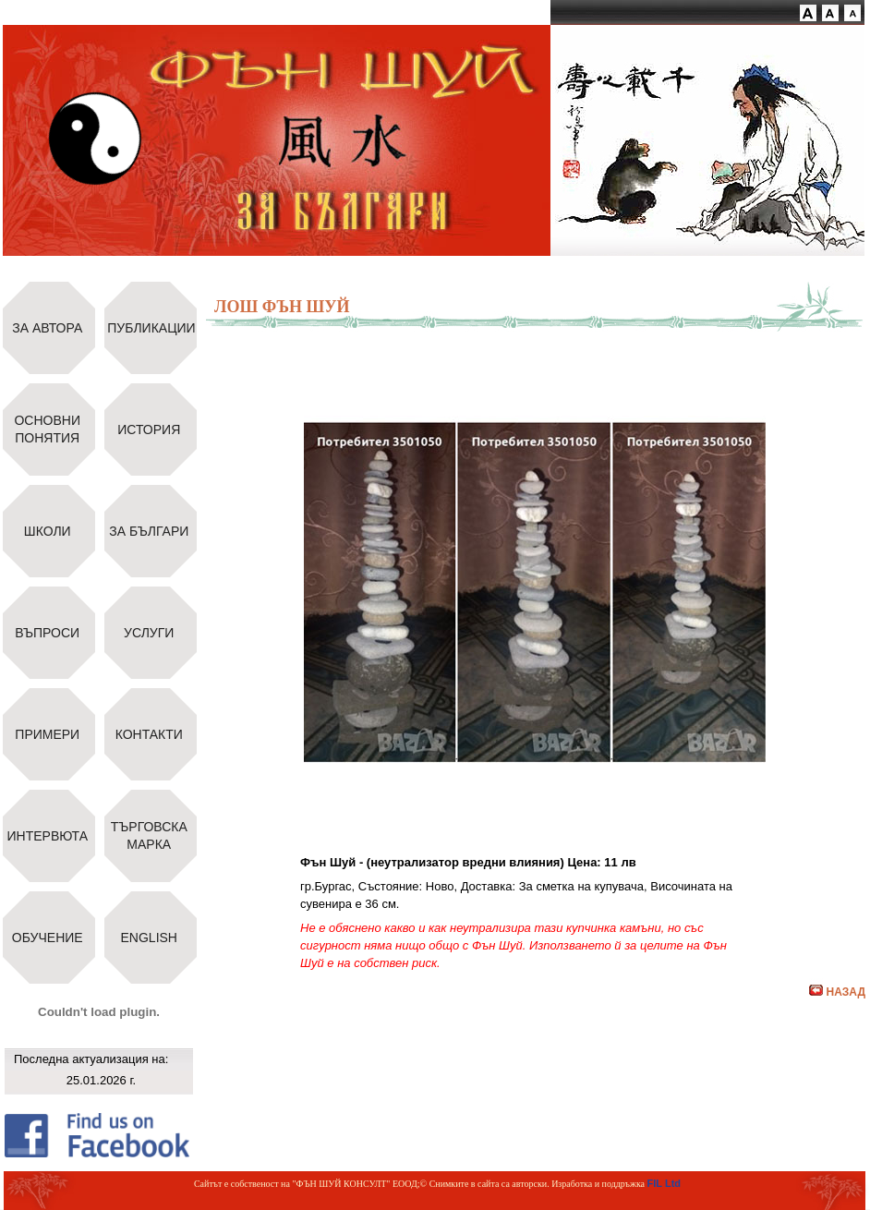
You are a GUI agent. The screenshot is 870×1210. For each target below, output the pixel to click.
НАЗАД (837, 992)
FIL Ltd (664, 1183)
